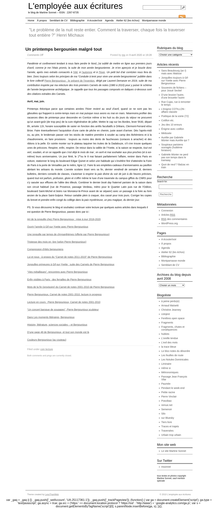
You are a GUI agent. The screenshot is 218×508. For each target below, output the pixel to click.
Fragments (167, 322)
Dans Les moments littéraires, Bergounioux (51, 317)
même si (166, 368)
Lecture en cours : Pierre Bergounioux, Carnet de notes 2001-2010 (63, 302)
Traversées (167, 430)
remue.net (166, 405)
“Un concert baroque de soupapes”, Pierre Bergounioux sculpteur (63, 309)
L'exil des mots (169, 342)
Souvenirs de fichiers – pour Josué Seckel (173, 89)
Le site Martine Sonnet (173, 451)
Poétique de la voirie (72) (175, 116)
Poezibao (166, 400)
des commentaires (174, 219)
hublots (165, 334)
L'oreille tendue (169, 338)
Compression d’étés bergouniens (45, 249)
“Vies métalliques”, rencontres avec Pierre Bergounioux (57, 271)
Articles (168, 214)
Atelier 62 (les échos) (127, 20)
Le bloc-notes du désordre (175, 351)
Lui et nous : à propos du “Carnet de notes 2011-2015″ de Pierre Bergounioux (69, 257)
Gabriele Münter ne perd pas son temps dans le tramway (174, 157)
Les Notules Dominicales (174, 359)
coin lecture (46, 349)
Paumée (166, 383)
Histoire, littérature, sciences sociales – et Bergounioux (57, 324)
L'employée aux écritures (75, 6)
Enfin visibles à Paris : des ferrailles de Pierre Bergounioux (59, 279)
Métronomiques (169, 372)
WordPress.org (169, 223)
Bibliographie (77, 20)
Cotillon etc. (167, 120)
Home (31, 20)
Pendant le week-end (173, 388)
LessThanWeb (52, 494)
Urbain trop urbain (171, 434)
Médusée (166, 133)
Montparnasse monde (154, 20)
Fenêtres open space (173, 318)
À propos (42, 20)
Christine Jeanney (171, 309)
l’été (75, 72)
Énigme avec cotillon (172, 128)
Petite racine (168, 392)
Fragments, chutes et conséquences (173, 328)
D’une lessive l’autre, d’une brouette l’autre (173, 96)
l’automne (87, 72)
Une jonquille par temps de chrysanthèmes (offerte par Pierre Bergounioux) (68, 234)
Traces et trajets (170, 426)
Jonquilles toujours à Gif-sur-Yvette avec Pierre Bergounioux (174, 80)
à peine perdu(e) (170, 301)
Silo (163, 413)
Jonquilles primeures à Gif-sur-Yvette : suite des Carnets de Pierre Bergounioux (70, 264)
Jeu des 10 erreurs (171, 124)
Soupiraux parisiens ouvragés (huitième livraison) (172, 147)
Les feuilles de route (172, 355)
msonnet (166, 466)
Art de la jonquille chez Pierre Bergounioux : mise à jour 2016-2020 (64, 219)
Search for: (162, 181)
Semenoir (166, 409)
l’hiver (102, 72)
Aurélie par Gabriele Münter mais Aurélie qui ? (175, 139)
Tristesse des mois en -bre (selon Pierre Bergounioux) (56, 241)
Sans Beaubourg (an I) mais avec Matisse (173, 72)
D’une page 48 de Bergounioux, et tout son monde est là (58, 332)
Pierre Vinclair (169, 396)
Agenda (109, 20)
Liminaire (166, 363)
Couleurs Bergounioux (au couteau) (46, 339)
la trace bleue (168, 346)
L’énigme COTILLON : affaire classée (173, 110)
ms (123, 55)
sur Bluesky (167, 417)
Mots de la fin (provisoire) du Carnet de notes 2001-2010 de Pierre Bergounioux (71, 287)
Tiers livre (166, 422)
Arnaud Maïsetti (170, 305)
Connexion (167, 210)
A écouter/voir (94, 20)
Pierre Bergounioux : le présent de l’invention (69, 80)
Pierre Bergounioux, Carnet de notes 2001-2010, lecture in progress (64, 294)
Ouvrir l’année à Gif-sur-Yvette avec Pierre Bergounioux (57, 226)
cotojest (165, 314)
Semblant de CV (59, 20)
